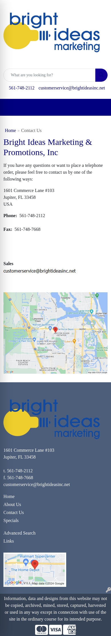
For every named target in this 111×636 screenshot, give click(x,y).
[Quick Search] (49, 75)
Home (10, 130)
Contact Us (13, 512)
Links (8, 541)
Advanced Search (19, 533)
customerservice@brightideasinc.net (72, 87)
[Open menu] (99, 107)
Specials (11, 520)
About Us (12, 504)
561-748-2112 (22, 87)
